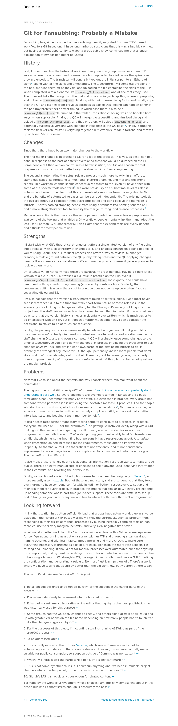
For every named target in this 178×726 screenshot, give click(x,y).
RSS (150, 6)
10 (85, 425)
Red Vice (32, 6)
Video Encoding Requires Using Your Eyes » (127, 699)
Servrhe (81, 645)
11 (144, 475)
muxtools (57, 480)
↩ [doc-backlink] (36, 591)
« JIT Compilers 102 (35, 699)
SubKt (138, 476)
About (139, 6)
